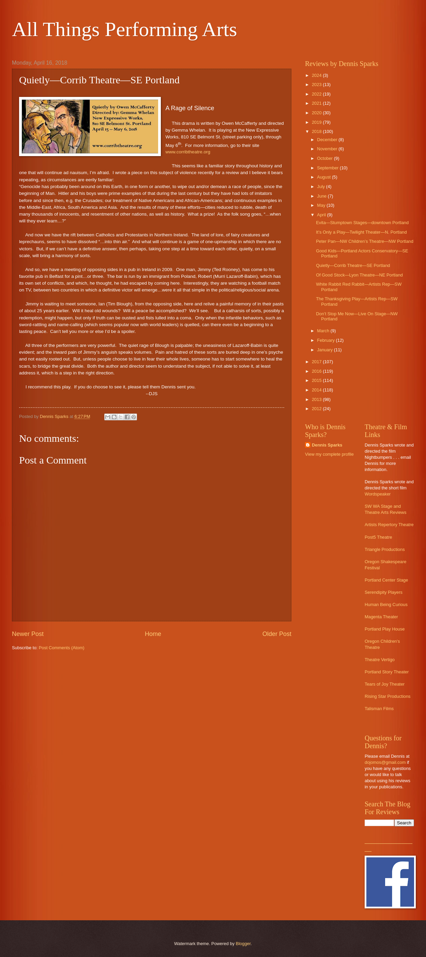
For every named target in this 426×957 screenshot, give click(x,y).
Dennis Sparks (327, 445)
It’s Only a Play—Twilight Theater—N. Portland (361, 232)
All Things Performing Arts (124, 29)
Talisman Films (379, 708)
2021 (317, 103)
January (325, 349)
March (323, 330)
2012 (317, 408)
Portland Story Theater (387, 671)
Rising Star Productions (388, 696)
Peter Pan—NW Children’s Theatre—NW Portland (364, 241)
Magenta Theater (381, 616)
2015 (317, 380)
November (327, 148)
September (328, 167)
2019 (317, 122)
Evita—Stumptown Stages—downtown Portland (362, 222)
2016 (317, 371)
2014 (317, 389)
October (325, 158)
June (322, 196)
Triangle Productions (385, 549)
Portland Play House (385, 629)
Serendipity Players (383, 592)
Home (153, 634)
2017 (317, 361)
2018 (317, 131)
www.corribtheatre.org (188, 151)
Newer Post (28, 634)
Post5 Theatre (378, 537)
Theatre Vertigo (380, 659)
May (321, 205)
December (327, 139)
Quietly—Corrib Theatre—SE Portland (353, 265)
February (326, 340)
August (324, 177)
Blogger (243, 943)
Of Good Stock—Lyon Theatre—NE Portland (359, 275)
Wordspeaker (378, 494)
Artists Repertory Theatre (389, 524)
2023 (317, 84)
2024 (317, 75)
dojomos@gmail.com (385, 762)
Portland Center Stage (386, 580)
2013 (317, 399)
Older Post (276, 634)
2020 (317, 112)
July (321, 186)
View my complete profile (329, 454)
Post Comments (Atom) (62, 647)
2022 (317, 94)
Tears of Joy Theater (385, 684)
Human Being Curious (386, 604)
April (322, 214)
